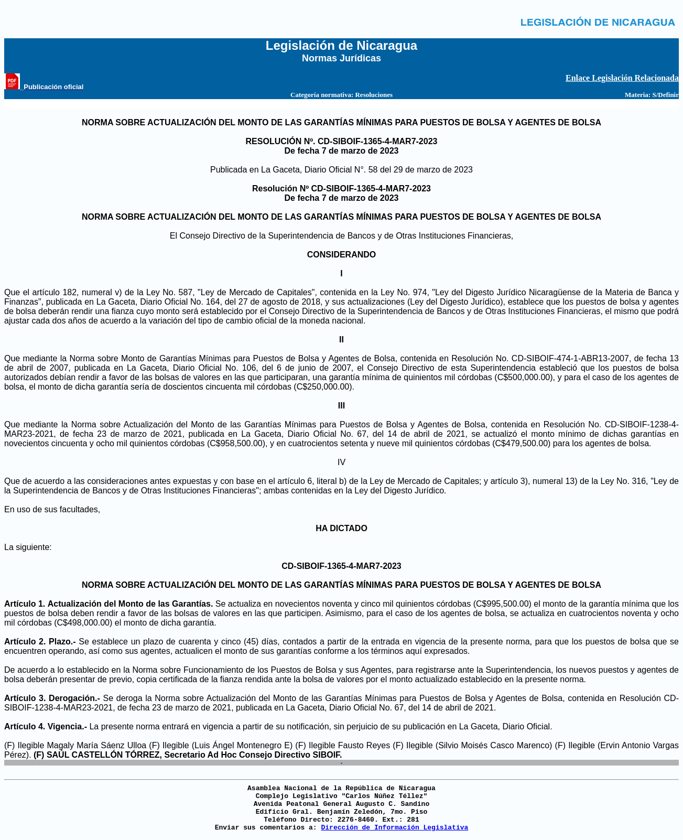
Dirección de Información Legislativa (394, 828)
